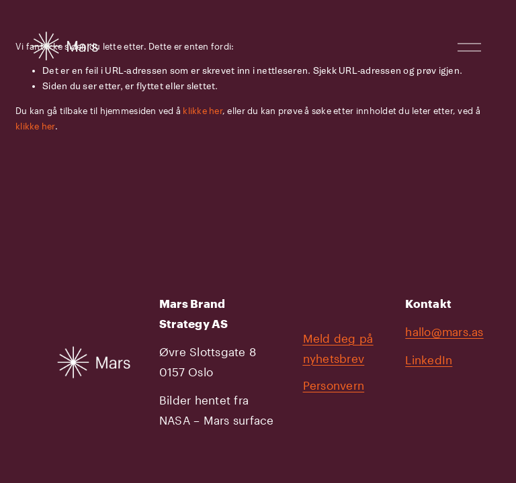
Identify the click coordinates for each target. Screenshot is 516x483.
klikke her (202, 110)
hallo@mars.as (444, 331)
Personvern (334, 385)
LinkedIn (428, 360)
